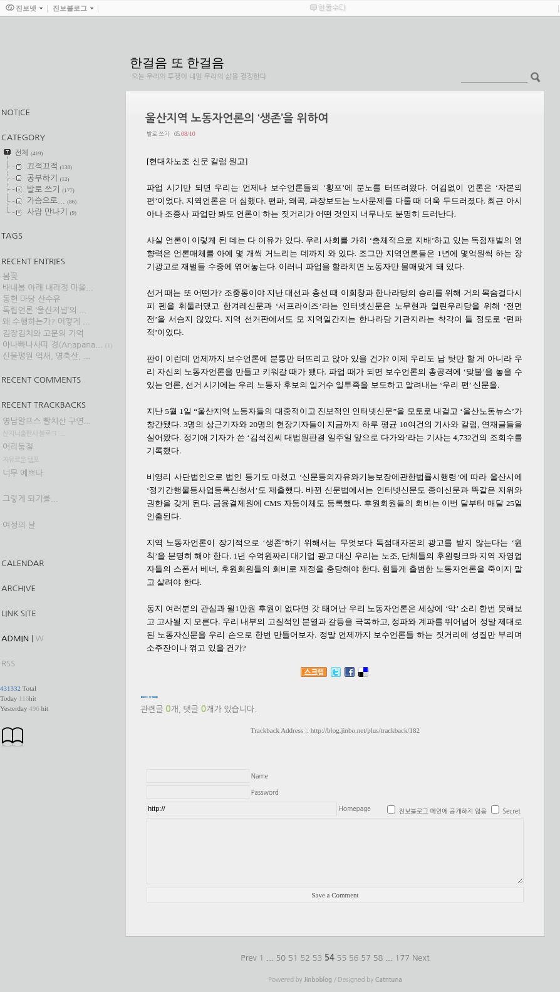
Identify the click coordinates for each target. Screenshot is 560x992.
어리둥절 (18, 447)
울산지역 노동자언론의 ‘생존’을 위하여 (237, 118)
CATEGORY (23, 137)
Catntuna (388, 980)
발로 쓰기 (158, 134)
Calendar (22, 563)
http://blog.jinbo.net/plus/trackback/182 (365, 730)
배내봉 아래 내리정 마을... (48, 288)
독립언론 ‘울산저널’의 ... (44, 310)
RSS (8, 663)
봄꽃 (10, 276)
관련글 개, (160, 709)
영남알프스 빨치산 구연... (47, 421)
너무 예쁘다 (23, 473)
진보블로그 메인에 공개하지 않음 (443, 811)
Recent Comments (41, 380)
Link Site (18, 613)
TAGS (12, 236)
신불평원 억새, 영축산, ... (47, 356)
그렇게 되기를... (30, 499)
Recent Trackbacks (43, 405)
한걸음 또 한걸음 (177, 63)
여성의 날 (19, 525)
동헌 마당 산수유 (32, 299)
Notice (15, 112)
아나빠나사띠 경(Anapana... (53, 345)
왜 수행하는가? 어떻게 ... (46, 322)
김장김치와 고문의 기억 (43, 333)
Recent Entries (33, 261)
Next (421, 958)
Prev (250, 958)
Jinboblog (318, 980)
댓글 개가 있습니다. (220, 709)
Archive (18, 588)
